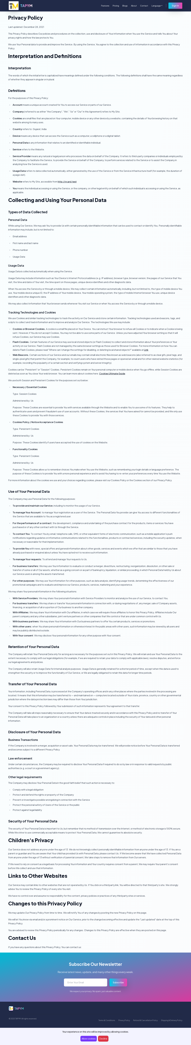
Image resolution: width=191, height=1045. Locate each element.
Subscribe (118, 982)
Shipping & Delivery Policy (171, 1020)
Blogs (125, 5)
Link (146, 349)
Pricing (116, 5)
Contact (144, 5)
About (134, 5)
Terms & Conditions (106, 1020)
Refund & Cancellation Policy (145, 1020)
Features (105, 5)
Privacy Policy (124, 1020)
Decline (103, 1038)
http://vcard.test (67, 181)
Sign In (175, 5)
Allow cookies (89, 1038)
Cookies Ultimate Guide (112, 373)
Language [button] (156, 5)
